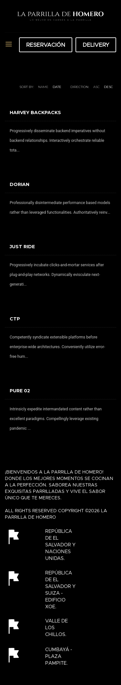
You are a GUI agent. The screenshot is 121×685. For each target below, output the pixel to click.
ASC (96, 87)
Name (43, 87)
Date (57, 87)
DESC (108, 87)
